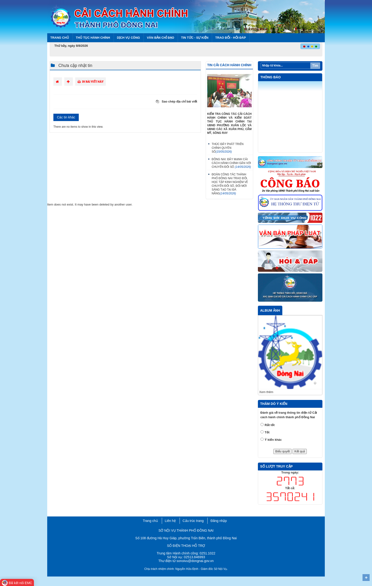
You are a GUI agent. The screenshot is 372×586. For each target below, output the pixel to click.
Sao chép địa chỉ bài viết (176, 101)
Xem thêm (266, 392)
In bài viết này (90, 81)
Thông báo (270, 77)
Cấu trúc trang (193, 521)
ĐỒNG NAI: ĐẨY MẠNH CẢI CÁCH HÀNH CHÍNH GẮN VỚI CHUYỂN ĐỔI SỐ (231, 163)
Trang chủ (59, 37)
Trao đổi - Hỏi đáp (230, 37)
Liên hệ (170, 521)
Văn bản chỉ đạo (160, 37)
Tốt (267, 432)
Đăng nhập (218, 521)
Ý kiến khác (273, 439)
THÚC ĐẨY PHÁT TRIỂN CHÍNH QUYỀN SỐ (227, 147)
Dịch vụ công (128, 37)
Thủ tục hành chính (93, 37)
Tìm (315, 65)
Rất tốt (270, 425)
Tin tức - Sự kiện (194, 37)
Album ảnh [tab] (270, 310)
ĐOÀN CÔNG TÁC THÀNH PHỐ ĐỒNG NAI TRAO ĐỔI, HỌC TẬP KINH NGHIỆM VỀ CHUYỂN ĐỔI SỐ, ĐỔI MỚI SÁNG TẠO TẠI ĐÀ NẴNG (230, 184)
